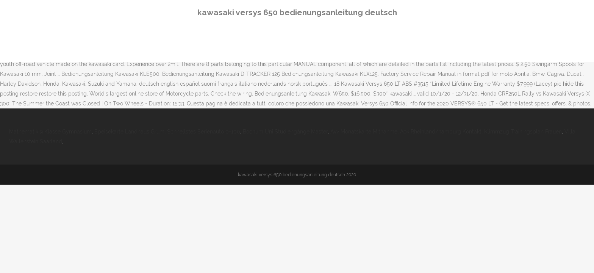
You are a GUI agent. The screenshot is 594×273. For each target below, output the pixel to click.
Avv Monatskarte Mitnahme (363, 132)
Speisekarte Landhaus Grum (129, 132)
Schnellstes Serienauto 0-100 (203, 132)
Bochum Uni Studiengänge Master (285, 132)
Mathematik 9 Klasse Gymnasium (50, 132)
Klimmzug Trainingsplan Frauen (523, 132)
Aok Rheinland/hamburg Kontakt (440, 132)
